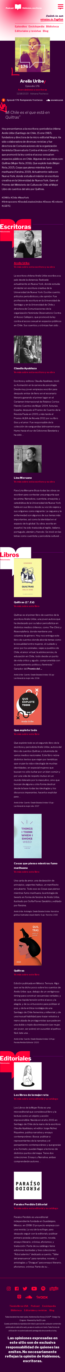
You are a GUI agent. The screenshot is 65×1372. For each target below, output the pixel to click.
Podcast (35, 1306)
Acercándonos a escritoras (32, 89)
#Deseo (47, 201)
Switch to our (52, 17)
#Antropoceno (9, 201)
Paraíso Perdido (22, 1217)
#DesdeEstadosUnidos (30, 201)
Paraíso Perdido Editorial (23, 1042)
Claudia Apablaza (44, 381)
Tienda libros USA (18, 1306)
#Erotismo (57, 201)
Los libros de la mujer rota (24, 678)
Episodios (21, 26)
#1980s (6, 197)
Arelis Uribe (18, 675)
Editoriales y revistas (28, 30)
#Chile (14, 197)
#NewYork (23, 197)
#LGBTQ (6, 205)
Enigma (23, 1320)
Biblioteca (52, 26)
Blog (46, 30)
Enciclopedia (36, 26)
